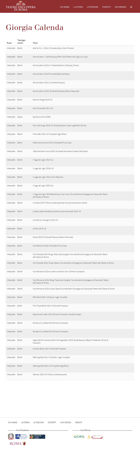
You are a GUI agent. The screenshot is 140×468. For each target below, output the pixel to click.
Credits (78, 422)
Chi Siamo (64, 7)
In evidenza (120, 7)
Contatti (106, 7)
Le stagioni (92, 7)
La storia (78, 7)
